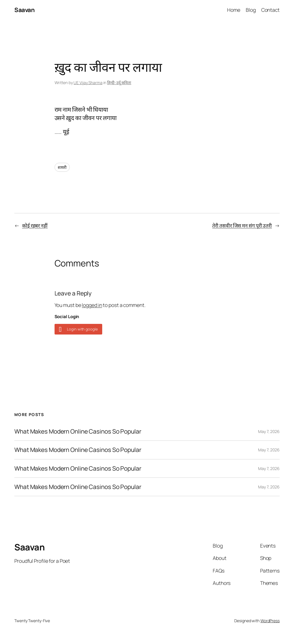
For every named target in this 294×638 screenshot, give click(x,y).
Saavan (24, 10)
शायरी (62, 167)
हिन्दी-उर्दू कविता (119, 82)
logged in (92, 304)
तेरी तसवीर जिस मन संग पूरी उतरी (242, 225)
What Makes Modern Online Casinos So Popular (77, 431)
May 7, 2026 (269, 431)
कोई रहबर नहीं (35, 225)
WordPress (270, 620)
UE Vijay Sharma (88, 82)
